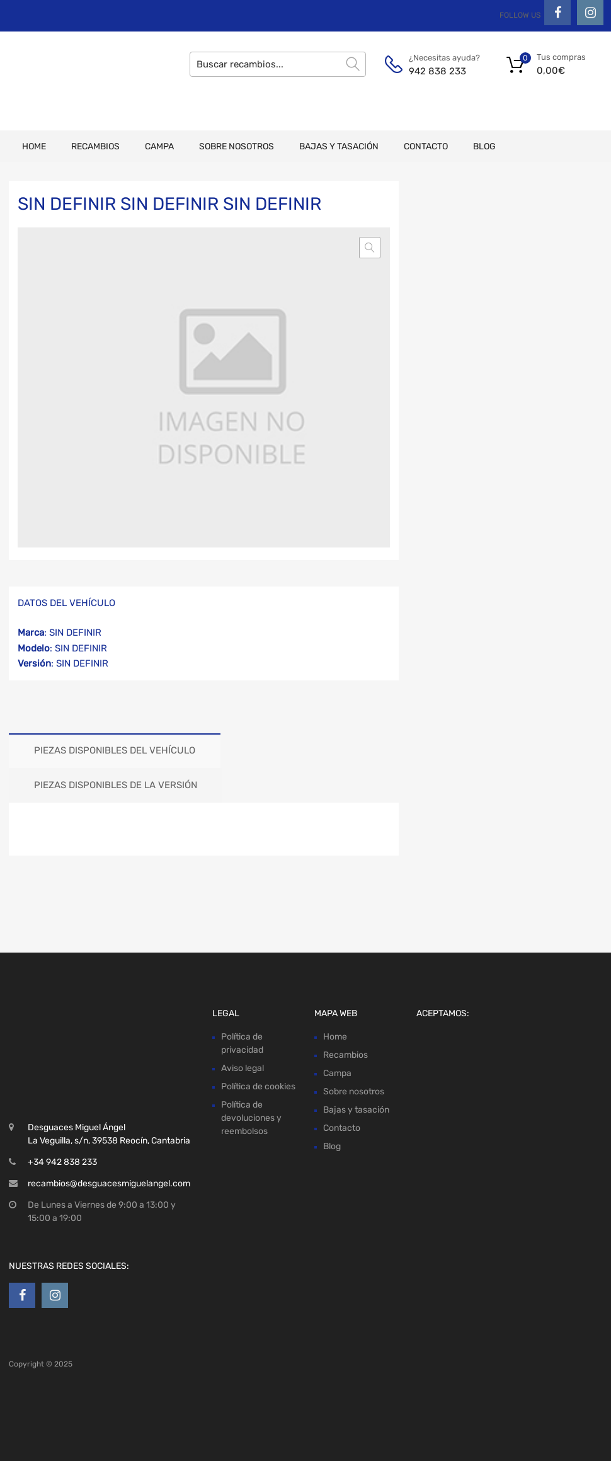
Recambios (95, 146)
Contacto (426, 146)
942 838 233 (437, 71)
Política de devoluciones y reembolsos (251, 1118)
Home (34, 146)
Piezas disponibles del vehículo (114, 750)
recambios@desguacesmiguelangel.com (109, 1183)
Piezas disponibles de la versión (115, 785)
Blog (484, 146)
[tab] (114, 750)
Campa (159, 146)
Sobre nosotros (236, 146)
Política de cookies (258, 1086)
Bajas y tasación (339, 146)
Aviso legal (242, 1068)
